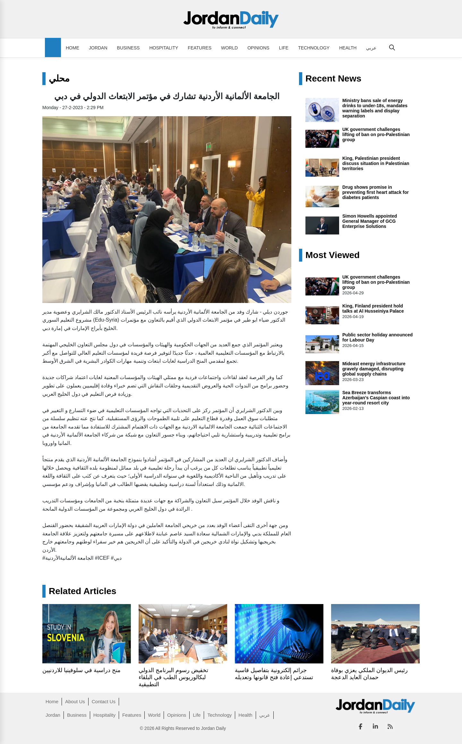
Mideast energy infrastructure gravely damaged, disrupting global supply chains (374, 368)
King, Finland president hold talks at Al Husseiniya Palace (373, 308)
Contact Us (104, 701)
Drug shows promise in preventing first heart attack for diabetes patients (375, 192)
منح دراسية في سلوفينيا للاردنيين (81, 670)
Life (284, 47)
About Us (75, 701)
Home (72, 47)
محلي (59, 78)
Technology (313, 47)
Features (199, 47)
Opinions (258, 47)
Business (128, 47)
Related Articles (82, 591)
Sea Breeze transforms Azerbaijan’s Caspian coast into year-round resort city (376, 397)
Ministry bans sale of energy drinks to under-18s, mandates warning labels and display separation (374, 108)
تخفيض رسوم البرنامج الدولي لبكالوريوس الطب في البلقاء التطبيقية (173, 677)
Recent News (333, 78)
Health (347, 47)
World (229, 47)
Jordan (98, 47)
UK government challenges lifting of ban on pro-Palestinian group (376, 134)
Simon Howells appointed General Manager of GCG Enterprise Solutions (369, 221)
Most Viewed (332, 255)
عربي (371, 47)
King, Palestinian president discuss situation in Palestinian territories (375, 163)
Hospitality (163, 47)
